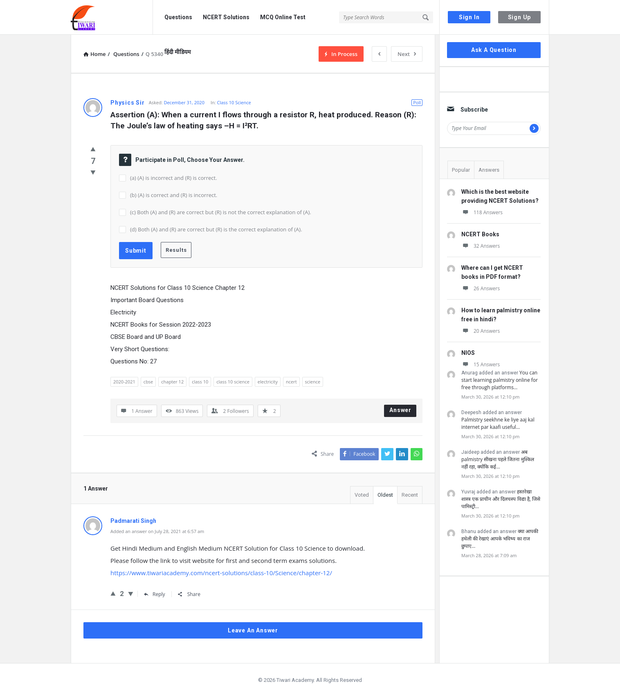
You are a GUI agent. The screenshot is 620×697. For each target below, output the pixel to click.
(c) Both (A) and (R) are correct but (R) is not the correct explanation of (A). (220, 212)
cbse (148, 382)
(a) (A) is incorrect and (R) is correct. (173, 178)
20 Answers (480, 330)
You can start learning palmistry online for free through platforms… (499, 380)
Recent (410, 495)
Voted (362, 495)
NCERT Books (480, 234)
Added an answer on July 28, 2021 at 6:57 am (157, 531)
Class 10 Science (234, 102)
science (313, 382)
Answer (400, 410)
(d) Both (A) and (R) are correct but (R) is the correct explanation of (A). (216, 229)
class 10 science (232, 382)
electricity (268, 382)
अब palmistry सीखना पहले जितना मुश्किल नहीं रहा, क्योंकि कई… (497, 459)
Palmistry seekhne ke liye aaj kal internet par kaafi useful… (498, 423)
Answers (488, 170)
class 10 (200, 382)
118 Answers (482, 212)
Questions (178, 17)
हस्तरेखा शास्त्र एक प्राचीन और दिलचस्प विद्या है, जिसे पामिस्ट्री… (500, 499)
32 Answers (480, 245)
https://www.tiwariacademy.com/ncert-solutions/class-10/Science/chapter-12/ (221, 573)
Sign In (469, 17)
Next (407, 54)
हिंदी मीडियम (177, 52)
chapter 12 (172, 382)
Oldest (385, 495)
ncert (291, 382)
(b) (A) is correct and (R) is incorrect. (173, 195)
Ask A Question (494, 50)
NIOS (468, 353)
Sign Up (519, 17)
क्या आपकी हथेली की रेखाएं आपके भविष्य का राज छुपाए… (499, 538)
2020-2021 (124, 382)
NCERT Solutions (226, 17)
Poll (417, 102)
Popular (461, 170)
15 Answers (480, 364)
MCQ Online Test (283, 17)
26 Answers (480, 288)
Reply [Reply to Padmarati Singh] (154, 594)
